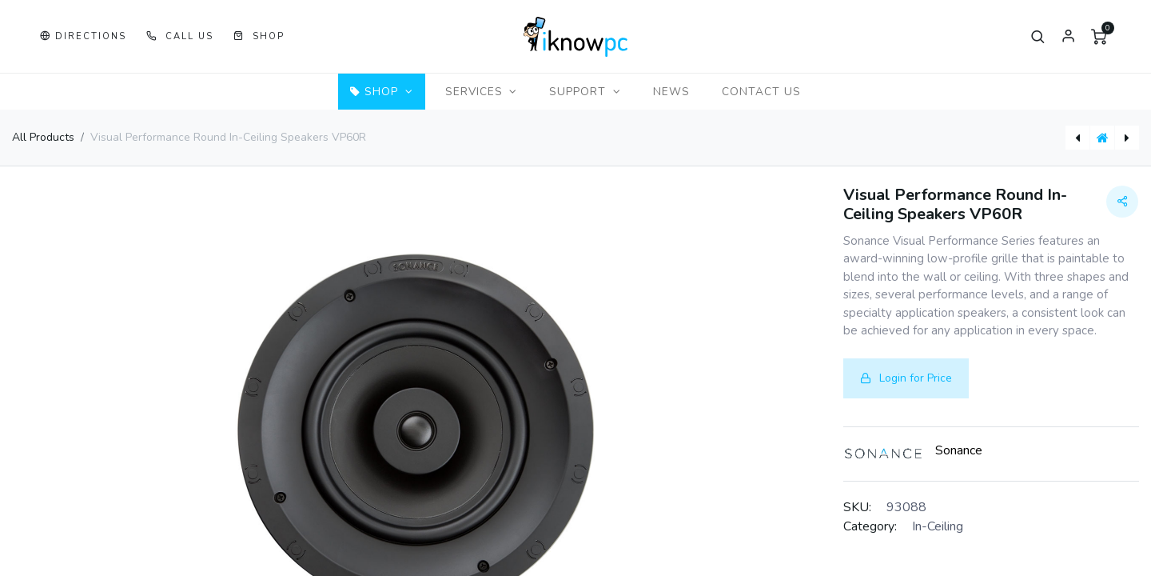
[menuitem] (671, 92)
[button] (83, 36)
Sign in (1069, 37)
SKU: (857, 507)
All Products (43, 137)
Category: (870, 526)
